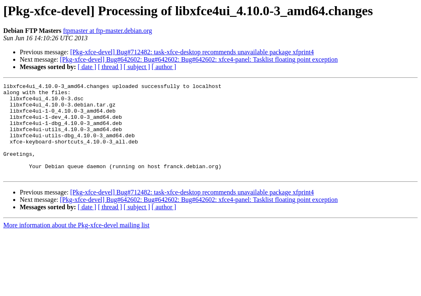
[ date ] (87, 66)
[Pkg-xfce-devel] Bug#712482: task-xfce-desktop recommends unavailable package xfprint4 (192, 52)
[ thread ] (110, 66)
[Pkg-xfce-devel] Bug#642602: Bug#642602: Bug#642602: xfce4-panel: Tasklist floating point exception (199, 59)
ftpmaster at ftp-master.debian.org (107, 30)
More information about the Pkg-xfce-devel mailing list (76, 243)
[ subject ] (137, 66)
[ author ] (164, 66)
